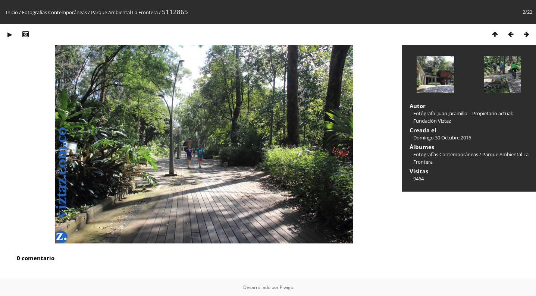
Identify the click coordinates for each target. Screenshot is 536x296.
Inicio (12, 12)
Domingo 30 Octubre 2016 (442, 137)
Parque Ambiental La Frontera (124, 12)
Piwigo (286, 287)
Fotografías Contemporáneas (54, 12)
